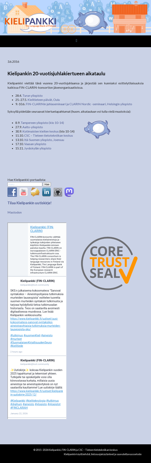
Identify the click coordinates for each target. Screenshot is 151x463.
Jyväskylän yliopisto (37, 148)
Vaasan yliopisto (35, 144)
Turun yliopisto (32, 95)
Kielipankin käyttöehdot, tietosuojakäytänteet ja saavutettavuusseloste (103, 454)
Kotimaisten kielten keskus (40, 131)
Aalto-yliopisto (32, 127)
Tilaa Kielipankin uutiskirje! (29, 203)
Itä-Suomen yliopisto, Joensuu (44, 140)
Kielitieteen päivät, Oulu (44, 99)
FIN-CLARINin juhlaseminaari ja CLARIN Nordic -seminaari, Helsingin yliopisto (79, 104)
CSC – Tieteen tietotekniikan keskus (48, 135)
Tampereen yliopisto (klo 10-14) (42, 122)
